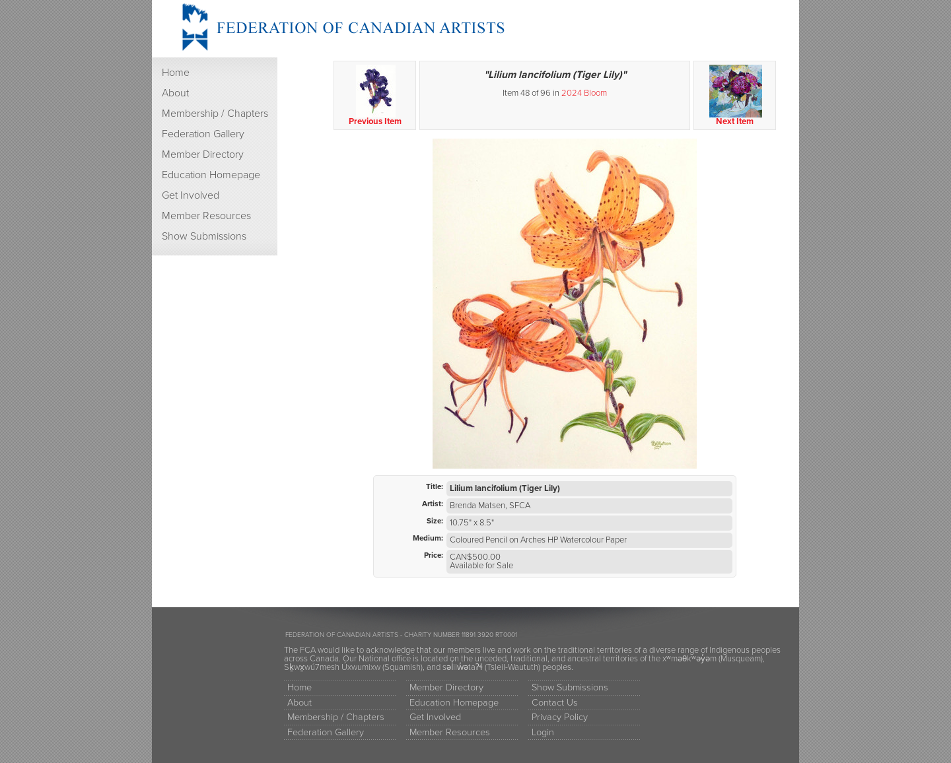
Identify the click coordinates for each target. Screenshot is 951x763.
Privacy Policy (560, 717)
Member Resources (206, 215)
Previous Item (375, 96)
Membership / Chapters (215, 113)
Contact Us (555, 702)
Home (176, 72)
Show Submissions (204, 236)
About (175, 93)
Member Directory (203, 154)
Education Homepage (211, 175)
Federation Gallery (203, 134)
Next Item (735, 96)
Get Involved (190, 195)
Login (543, 732)
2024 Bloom (584, 93)
